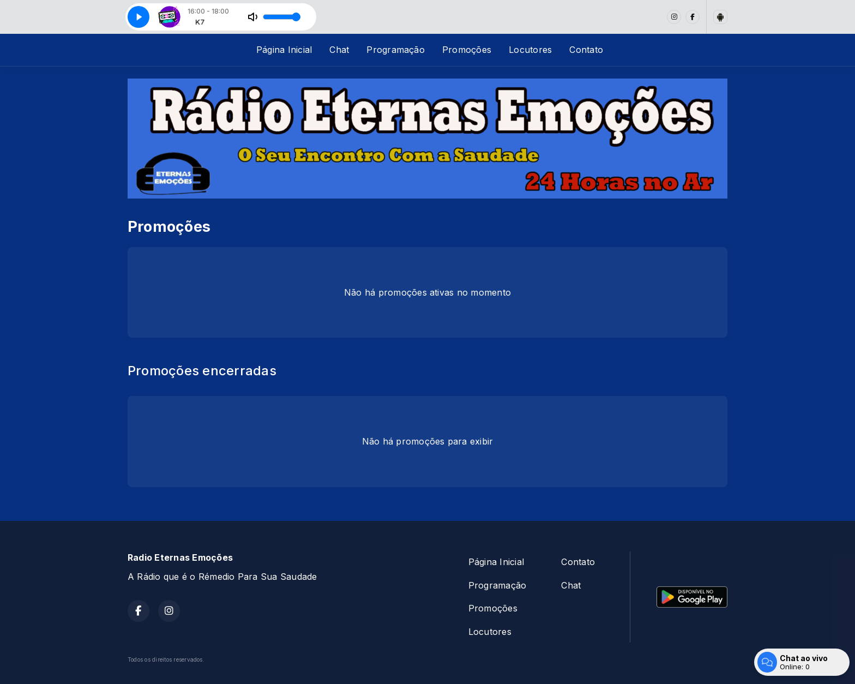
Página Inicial (284, 49)
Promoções (466, 49)
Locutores (530, 49)
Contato (586, 49)
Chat (339, 49)
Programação (395, 49)
